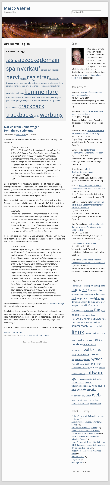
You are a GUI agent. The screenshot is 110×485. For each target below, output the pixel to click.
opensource (89, 344)
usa (21, 83)
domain (49, 59)
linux (78, 332)
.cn (25, 335)
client (61, 83)
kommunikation (13, 97)
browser (93, 290)
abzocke (28, 59)
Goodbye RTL (77, 462)
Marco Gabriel (21, 135)
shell (8, 107)
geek (103, 310)
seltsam (75, 367)
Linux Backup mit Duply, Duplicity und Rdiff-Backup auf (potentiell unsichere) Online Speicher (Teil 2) (88, 445)
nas (90, 340)
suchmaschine (78, 382)
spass (82, 379)
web (96, 395)
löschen (28, 97)
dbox (89, 294)
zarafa (81, 403)
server (57, 100)
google (75, 314)
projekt (23, 78)
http (104, 319)
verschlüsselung (78, 396)
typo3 (94, 386)
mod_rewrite (51, 97)
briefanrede (53, 83)
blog (86, 290)
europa (56, 70)
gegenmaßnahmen (52, 86)
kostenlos (90, 326)
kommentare (41, 91)
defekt (103, 294)
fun (42, 86)
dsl (89, 302)
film (83, 305)
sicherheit (80, 373)
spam (13, 68)
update (82, 389)
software (94, 372)
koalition (96, 322)
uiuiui (37, 116)
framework (78, 310)
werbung (51, 114)
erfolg (28, 86)
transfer (9, 83)
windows (84, 400)
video (88, 395)
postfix (98, 350)
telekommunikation (80, 386)
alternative (76, 286)
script (98, 364)
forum (95, 305)
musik (79, 340)
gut (17, 93)
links (101, 326)
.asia (12, 59)
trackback (31, 106)
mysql (85, 340)
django (99, 298)
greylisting (11, 93)
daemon (21, 86)
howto (97, 318)
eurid (50, 70)
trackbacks (20, 114)
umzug (17, 83)
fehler (101, 302)
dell (74, 298)
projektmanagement (81, 359)
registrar (38, 77)
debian (95, 294)
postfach (33, 100)
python (41, 100)
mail (33, 97)
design (79, 298)
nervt (13, 77)
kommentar (79, 325)
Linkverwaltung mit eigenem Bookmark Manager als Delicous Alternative (88, 205)
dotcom (83, 302)
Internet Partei (78, 456)
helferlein (89, 319)
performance (77, 350)
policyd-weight (22, 100)
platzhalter (11, 100)
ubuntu (101, 386)
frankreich (89, 310)
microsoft (101, 333)
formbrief (36, 86)
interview (88, 322)
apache (84, 286)
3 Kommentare (17, 332)
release (75, 364)
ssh (92, 379)
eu (46, 70)
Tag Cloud (76, 459)
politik (89, 349)
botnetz (44, 83)
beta (103, 286)
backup (97, 286)
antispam (36, 83)
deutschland (89, 298)
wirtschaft (94, 400)
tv (90, 385)
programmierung (81, 354)
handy (93, 315)
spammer (15, 107)
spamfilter (54, 78)
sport (87, 379)
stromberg (99, 379)
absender (28, 83)
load (22, 97)
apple (90, 286)
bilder (79, 290)
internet (79, 322)
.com (43, 70)
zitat (86, 403)
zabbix (75, 403)
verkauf (30, 68)
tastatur (88, 382)
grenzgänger (85, 315)
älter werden (95, 404)
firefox (88, 305)
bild (74, 290)
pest (59, 97)
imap (21, 93)
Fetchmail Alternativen (86, 243)
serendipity (49, 100)
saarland (90, 363)
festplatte (76, 305)
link (97, 326)
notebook (77, 344)
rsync (81, 364)
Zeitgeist (7, 332)
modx (74, 340)
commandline (12, 86)
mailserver (40, 97)
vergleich (91, 389)
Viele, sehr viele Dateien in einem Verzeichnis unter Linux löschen (88, 227)
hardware (77, 318)
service (102, 367)
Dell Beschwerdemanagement (84, 428)
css (85, 294)
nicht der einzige (57, 303)
